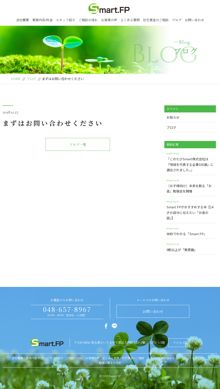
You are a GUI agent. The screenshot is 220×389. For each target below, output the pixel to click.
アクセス (179, 343)
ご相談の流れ (88, 20)
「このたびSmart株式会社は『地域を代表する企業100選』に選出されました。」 (190, 161)
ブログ (177, 20)
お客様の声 (109, 20)
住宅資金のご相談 (156, 20)
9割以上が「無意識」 (190, 246)
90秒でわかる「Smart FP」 (190, 230)
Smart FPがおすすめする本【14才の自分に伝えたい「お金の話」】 (190, 209)
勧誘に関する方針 (110, 363)
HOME (16, 78)
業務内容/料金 (42, 20)
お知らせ (173, 117)
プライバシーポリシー (192, 358)
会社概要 (22, 20)
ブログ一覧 (77, 144)
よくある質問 (130, 20)
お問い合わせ (194, 20)
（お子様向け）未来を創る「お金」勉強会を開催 (190, 185)
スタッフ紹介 (65, 20)
